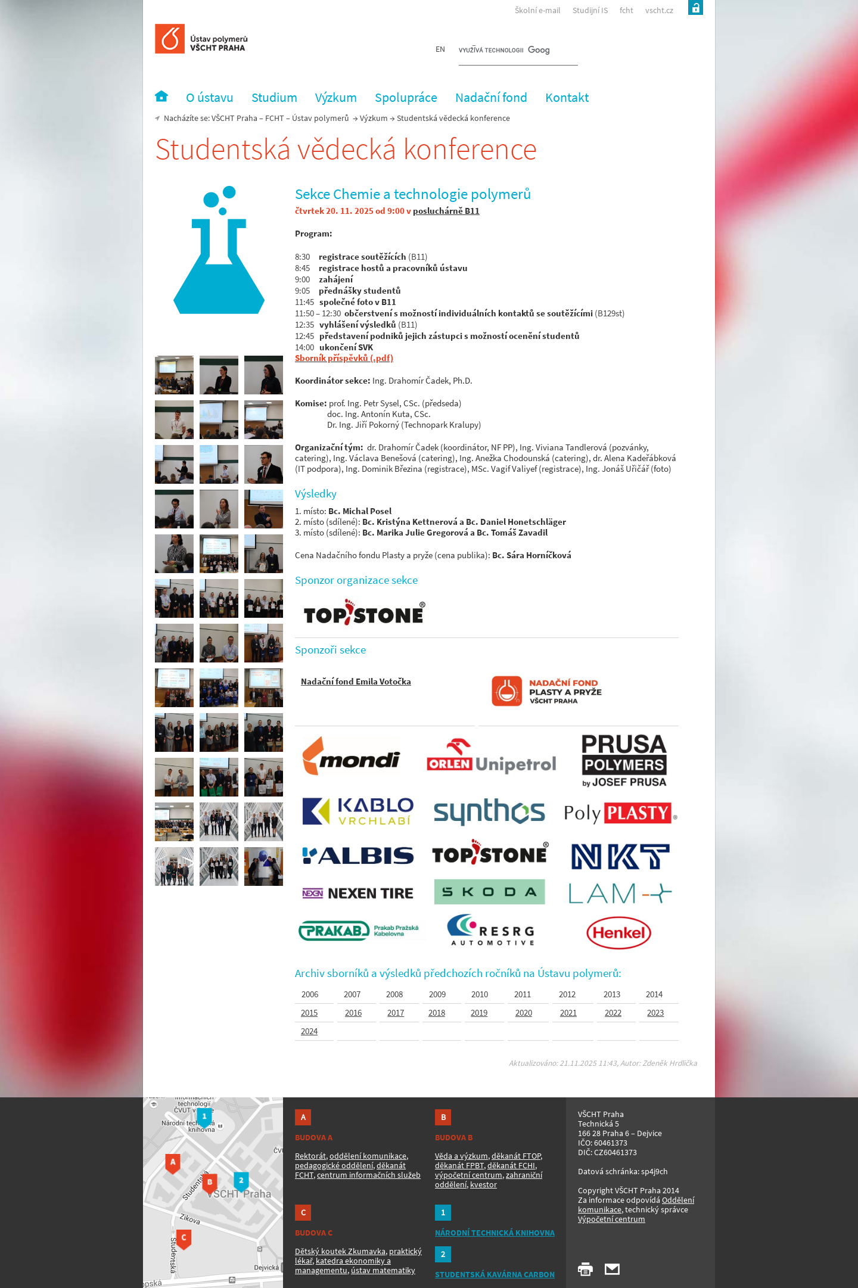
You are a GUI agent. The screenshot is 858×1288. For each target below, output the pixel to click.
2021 (568, 1012)
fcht (626, 10)
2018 (436, 1012)
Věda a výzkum (461, 1155)
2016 (353, 1012)
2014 (654, 994)
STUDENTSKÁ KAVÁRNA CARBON (495, 1274)
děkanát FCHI (511, 1165)
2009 (437, 994)
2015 (309, 1012)
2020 (523, 1012)
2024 (309, 1031)
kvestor (483, 1184)
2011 (523, 994)
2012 (568, 994)
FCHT (274, 118)
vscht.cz (659, 10)
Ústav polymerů (320, 118)
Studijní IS (590, 10)
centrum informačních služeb (369, 1174)
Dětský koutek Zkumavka (340, 1251)
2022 (613, 1012)
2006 (309, 994)
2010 (479, 994)
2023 (655, 1012)
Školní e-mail (538, 10)
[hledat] (504, 51)
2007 (352, 994)
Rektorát (310, 1155)
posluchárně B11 (446, 210)
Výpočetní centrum (611, 1219)
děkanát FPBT (459, 1165)
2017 (395, 1012)
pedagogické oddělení (334, 1165)
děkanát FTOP (516, 1155)
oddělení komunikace (367, 1155)
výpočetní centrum (468, 1174)
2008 (394, 994)
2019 (479, 1012)
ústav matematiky (383, 1270)
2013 (612, 994)
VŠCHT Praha (234, 118)
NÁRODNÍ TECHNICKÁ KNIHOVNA (495, 1232)
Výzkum (374, 118)
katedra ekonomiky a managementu (343, 1265)
